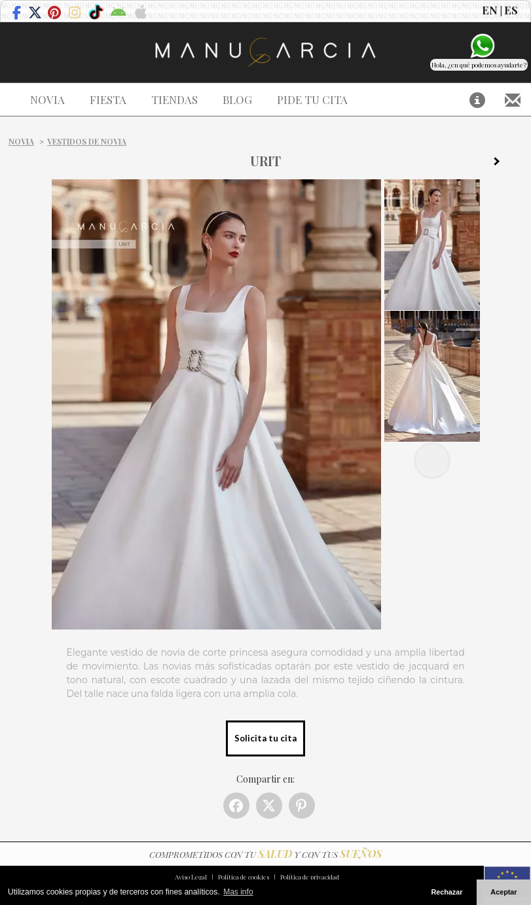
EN (490, 10)
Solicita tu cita (265, 738)
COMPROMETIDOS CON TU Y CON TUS (265, 854)
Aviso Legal (191, 876)
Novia (21, 141)
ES (511, 10)
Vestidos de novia (86, 141)
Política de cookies (243, 876)
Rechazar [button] (446, 892)
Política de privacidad (309, 876)
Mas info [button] (238, 891)
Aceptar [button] (503, 892)
